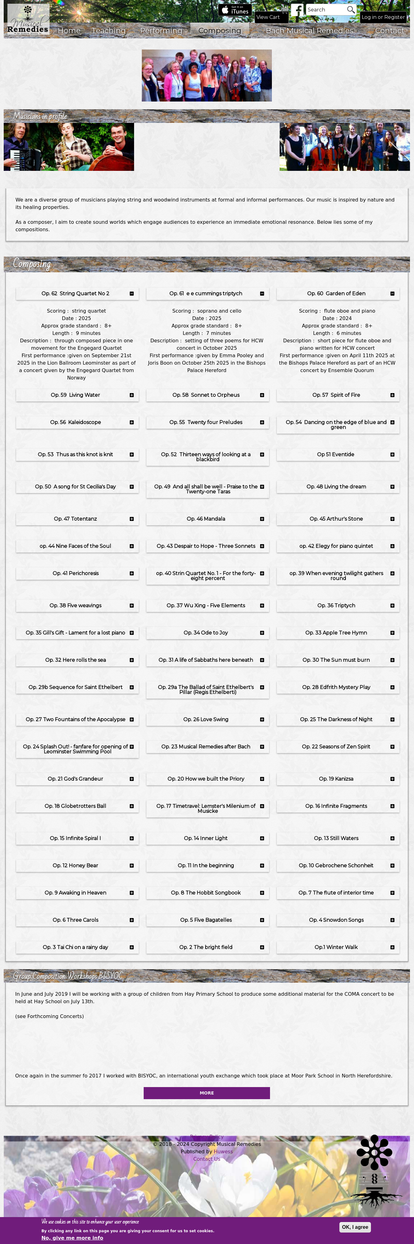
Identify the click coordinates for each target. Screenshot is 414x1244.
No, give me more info (72, 1240)
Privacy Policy (207, 1137)
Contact (389, 30)
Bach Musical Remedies (309, 30)
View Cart (268, 17)
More (207, 1092)
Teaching (108, 30)
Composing (219, 30)
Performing (161, 30)
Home (69, 30)
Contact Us (206, 1159)
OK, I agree (355, 1228)
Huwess (223, 1152)
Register (394, 17)
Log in (369, 17)
